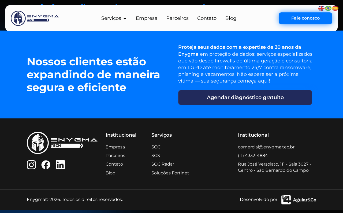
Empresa (115, 149)
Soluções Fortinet (170, 175)
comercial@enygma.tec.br (266, 149)
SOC (156, 149)
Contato (114, 167)
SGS (155, 158)
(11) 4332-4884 (253, 158)
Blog (110, 175)
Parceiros (115, 158)
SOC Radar (162, 167)
